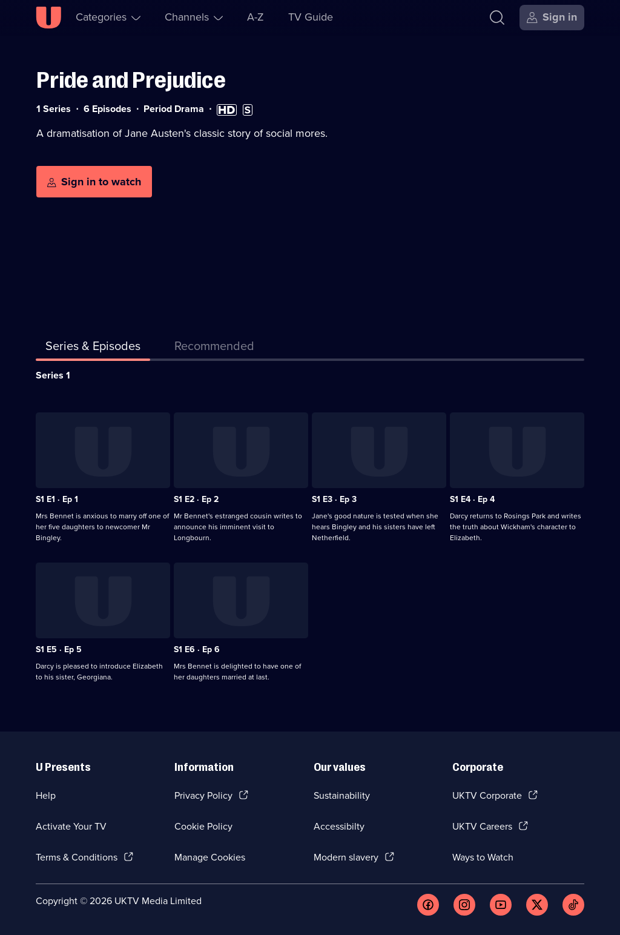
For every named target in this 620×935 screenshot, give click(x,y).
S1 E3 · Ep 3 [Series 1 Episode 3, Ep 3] (334, 499)
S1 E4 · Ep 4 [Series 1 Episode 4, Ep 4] (472, 499)
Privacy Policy (203, 795)
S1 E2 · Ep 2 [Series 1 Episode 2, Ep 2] (196, 499)
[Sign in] (551, 17)
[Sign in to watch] (94, 181)
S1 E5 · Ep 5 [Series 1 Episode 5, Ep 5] (59, 649)
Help (46, 795)
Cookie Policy (203, 826)
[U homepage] (48, 17)
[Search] (497, 17)
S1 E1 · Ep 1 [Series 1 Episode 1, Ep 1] (57, 499)
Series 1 (53, 375)
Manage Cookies (209, 857)
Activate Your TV (71, 826)
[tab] (214, 348)
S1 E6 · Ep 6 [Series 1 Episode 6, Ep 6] (197, 649)
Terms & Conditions (76, 857)
